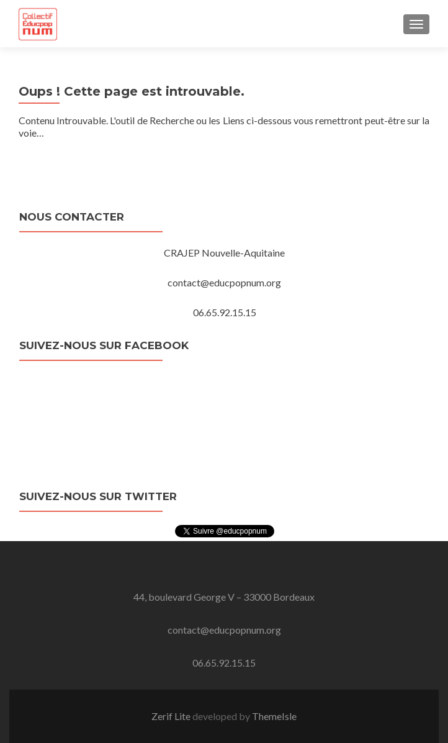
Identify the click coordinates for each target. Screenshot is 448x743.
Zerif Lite (171, 716)
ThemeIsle (274, 716)
